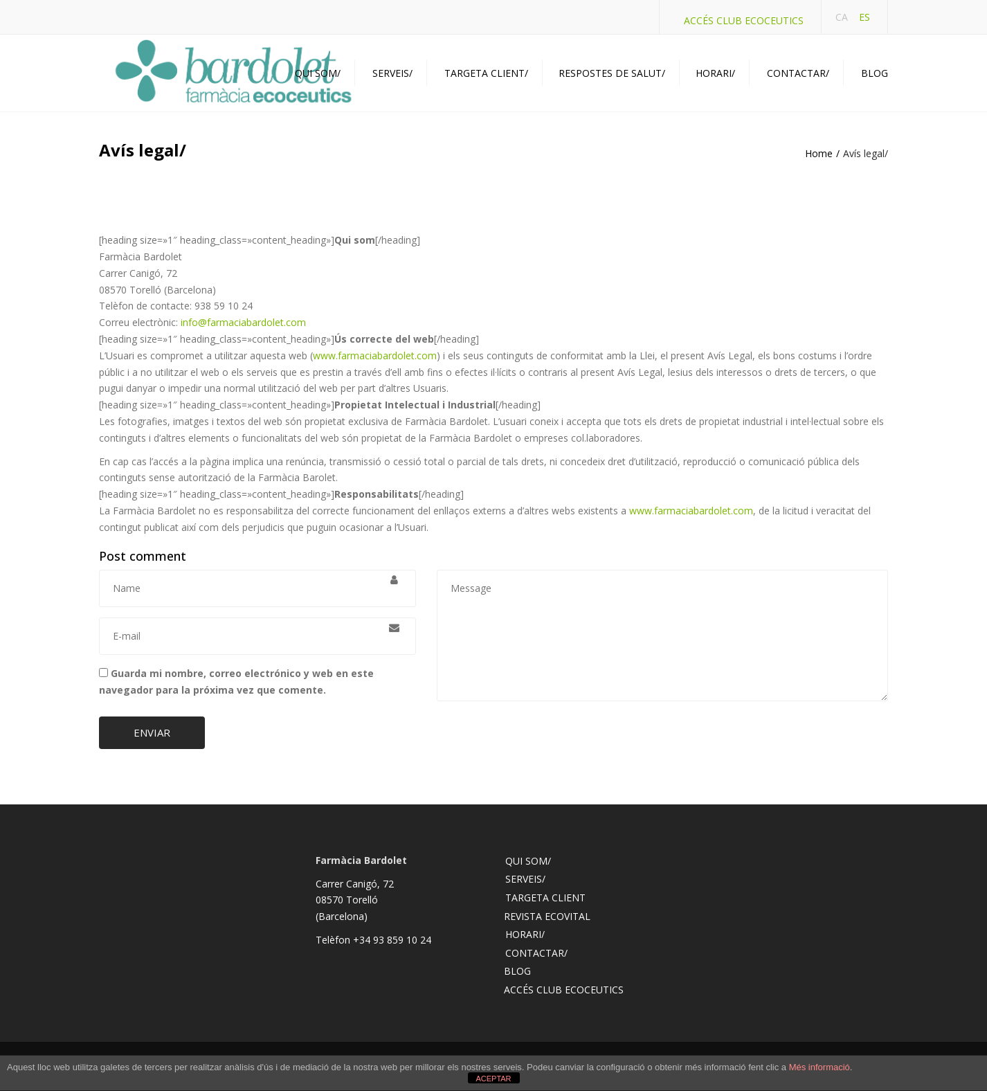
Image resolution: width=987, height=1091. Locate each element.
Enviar (152, 732)
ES (864, 17)
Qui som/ (318, 73)
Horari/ (715, 73)
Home (819, 153)
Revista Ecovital (547, 916)
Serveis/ (392, 73)
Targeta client (545, 897)
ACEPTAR (493, 1078)
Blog (874, 73)
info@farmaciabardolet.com (243, 322)
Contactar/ (798, 73)
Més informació (819, 1067)
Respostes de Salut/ (612, 73)
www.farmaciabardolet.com (375, 355)
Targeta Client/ (486, 73)
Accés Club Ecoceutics (744, 20)
